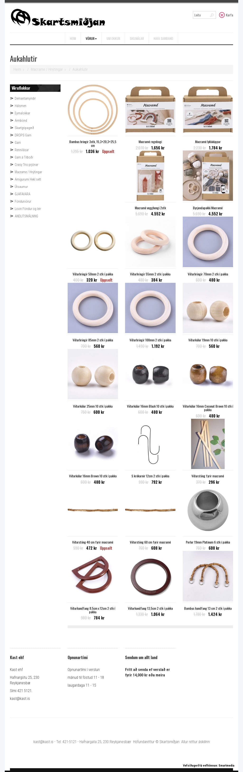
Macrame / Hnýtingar (47, 69)
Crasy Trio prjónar (26, 165)
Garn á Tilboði (24, 157)
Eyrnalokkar (22, 113)
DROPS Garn (23, 135)
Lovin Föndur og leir (28, 209)
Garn (18, 142)
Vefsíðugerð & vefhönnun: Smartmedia (208, 765)
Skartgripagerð (24, 128)
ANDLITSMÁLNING (26, 216)
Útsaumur (21, 187)
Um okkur (113, 38)
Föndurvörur (23, 201)
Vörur (91, 38)
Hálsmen (20, 106)
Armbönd (21, 120)
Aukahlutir (80, 69)
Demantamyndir (25, 98)
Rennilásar (22, 150)
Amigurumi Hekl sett (28, 179)
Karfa (226, 14)
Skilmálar (137, 38)
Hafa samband (163, 38)
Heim (73, 38)
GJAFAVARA (22, 194)
